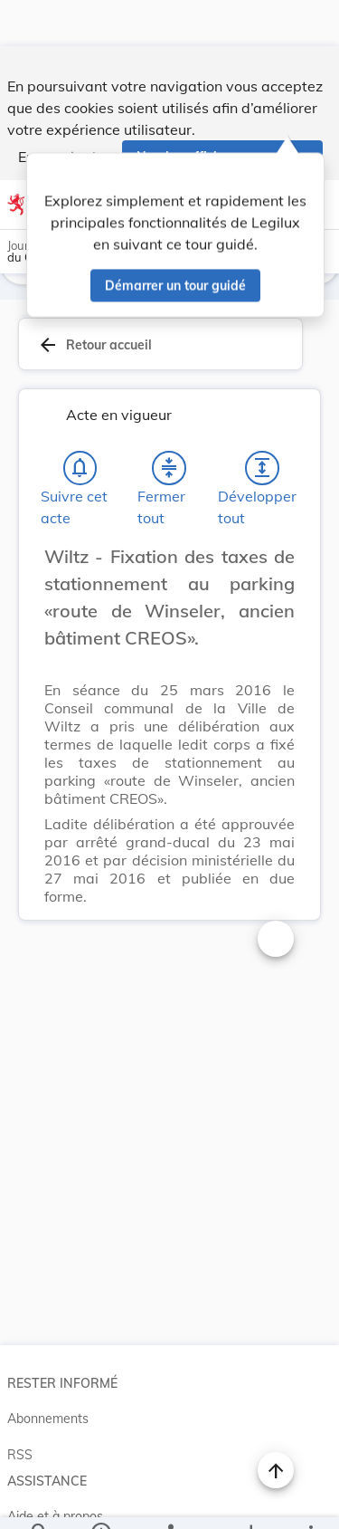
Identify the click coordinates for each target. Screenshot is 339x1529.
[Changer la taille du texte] (276, 895)
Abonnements (48, 1375)
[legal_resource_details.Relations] (169, 1500)
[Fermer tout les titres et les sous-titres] (169, 424)
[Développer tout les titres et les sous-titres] (262, 424)
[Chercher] (39, 1500)
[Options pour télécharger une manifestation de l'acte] (250, 1500)
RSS (20, 1411)
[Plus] (310, 1500)
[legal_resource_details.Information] (100, 1500)
